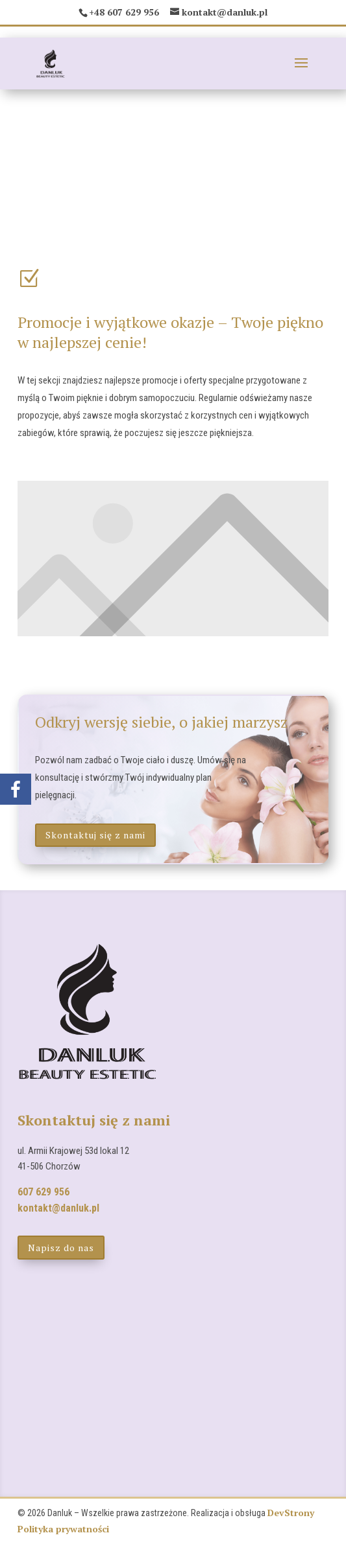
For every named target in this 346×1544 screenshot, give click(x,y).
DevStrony (290, 1512)
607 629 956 (43, 1192)
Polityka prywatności (63, 1529)
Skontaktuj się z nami (95, 835)
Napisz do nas (61, 1247)
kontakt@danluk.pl (58, 1208)
